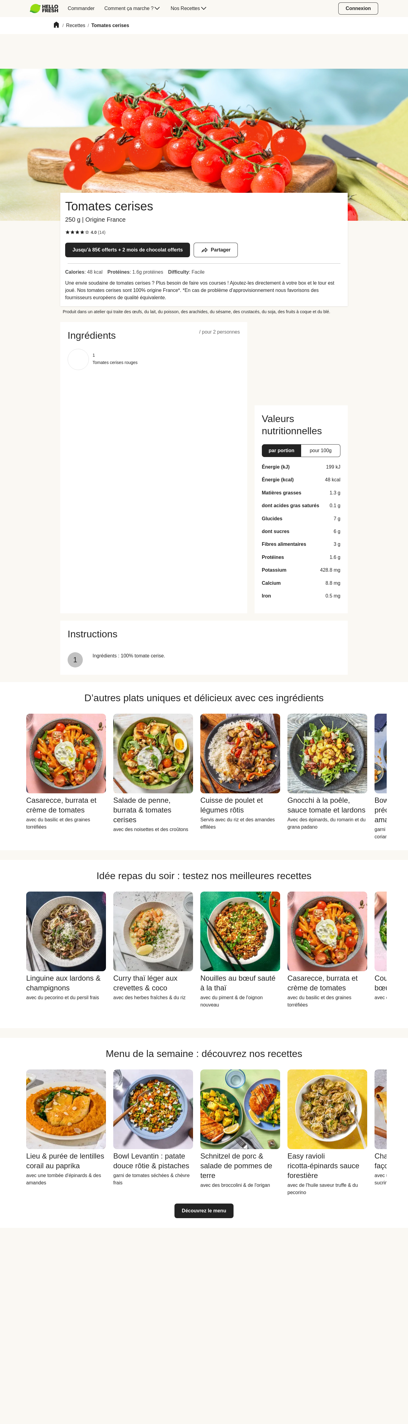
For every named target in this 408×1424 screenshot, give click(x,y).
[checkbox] (67, 232)
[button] (154, 335)
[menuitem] (46, 8)
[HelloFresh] (44, 8)
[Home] (56, 25)
